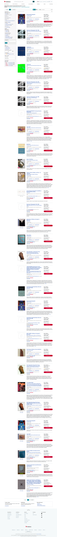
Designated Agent (26, 521)
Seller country (6, 58)
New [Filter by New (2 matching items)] (6, 23)
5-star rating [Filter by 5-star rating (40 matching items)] (9, 65)
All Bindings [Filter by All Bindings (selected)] (7, 29)
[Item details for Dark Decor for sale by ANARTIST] (21, 149)
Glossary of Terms (39, 504)
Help (51, 1)
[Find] (33, 1)
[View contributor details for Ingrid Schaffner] (29, 174)
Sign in (41, 1)
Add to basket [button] (48, 21)
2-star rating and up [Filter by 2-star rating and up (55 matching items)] (10, 62)
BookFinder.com (28, 531)
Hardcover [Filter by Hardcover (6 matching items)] (7, 30)
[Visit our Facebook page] (41, 513)
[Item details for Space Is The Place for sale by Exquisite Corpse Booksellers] (21, 164)
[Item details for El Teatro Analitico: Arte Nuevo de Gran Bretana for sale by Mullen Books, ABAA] (21, 454)
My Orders (9, 517)
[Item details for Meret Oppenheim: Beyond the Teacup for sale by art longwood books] (21, 370)
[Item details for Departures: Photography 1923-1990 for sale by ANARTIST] (21, 101)
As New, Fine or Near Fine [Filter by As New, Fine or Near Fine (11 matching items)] (9, 24)
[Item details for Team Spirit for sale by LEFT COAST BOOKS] (21, 129)
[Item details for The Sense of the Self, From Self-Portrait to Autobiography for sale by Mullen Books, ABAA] (21, 469)
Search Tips (38, 503)
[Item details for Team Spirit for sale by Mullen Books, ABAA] (21, 437)
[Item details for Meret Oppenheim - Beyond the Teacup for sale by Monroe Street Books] (21, 255)
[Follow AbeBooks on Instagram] (41, 517)
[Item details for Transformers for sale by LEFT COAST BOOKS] (21, 51)
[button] (51, 11)
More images (21, 227)
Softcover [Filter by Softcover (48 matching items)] (7, 31)
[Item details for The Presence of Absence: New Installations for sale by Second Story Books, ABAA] (21, 352)
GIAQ (32, 489)
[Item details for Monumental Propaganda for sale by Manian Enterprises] (21, 19)
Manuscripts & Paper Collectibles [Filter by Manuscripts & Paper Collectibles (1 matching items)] (10, 20)
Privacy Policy (25, 518)
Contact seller (28, 38)
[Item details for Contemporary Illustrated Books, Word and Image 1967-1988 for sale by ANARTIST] (21, 291)
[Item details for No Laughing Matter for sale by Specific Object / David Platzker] (21, 387)
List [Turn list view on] (34, 9)
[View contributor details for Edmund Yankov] (31, 31)
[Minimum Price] (6, 51)
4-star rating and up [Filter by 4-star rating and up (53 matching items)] (10, 64)
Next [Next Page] (14, 9)
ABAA (32, 197)
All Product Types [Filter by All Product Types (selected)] (7, 12)
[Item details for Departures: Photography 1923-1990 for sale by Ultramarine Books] (21, 86)
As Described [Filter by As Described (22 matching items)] (7, 27)
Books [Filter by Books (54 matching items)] (6, 13)
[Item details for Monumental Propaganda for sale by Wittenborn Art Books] (21, 425)
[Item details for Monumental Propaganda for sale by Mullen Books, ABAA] (21, 305)
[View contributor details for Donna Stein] (28, 319)
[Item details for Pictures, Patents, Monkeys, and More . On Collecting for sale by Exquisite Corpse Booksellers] (21, 177)
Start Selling (17, 513)
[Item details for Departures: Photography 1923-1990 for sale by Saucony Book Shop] (21, 206)
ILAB (34, 197)
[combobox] (23, 1)
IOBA (37, 324)
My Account (44, 1)
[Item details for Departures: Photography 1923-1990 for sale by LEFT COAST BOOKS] (21, 34)
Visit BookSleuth (23, 505)
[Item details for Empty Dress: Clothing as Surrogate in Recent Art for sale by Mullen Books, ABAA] (21, 222)
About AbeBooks (26, 513)
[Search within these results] (35, 11)
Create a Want (7, 505)
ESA (34, 324)
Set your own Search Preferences (41, 505)
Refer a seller (17, 517)
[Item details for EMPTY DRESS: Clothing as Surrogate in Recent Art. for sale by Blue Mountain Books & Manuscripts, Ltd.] (21, 336)
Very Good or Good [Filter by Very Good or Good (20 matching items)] (8, 25)
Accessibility (25, 522)
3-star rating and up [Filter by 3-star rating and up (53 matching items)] (10, 63)
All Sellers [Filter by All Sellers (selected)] (7, 61)
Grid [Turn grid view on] (37, 9)
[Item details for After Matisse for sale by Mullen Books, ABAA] (21, 240)
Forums (25, 517)
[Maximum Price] (10, 51)
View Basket (9, 518)
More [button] (30, 61)
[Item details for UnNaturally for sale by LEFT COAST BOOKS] (21, 68)
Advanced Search (9, 513)
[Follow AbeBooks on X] (41, 515)
